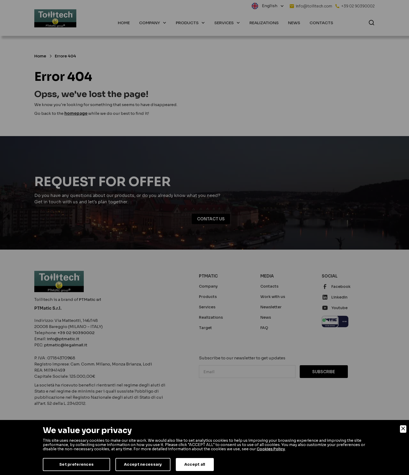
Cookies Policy (271, 449)
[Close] (403, 429)
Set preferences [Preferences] (76, 464)
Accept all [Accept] (194, 464)
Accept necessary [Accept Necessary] (143, 464)
